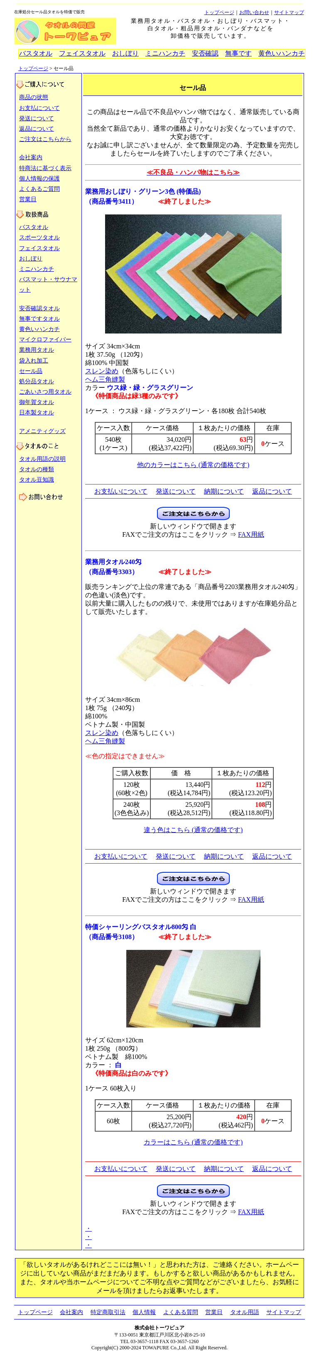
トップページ (219, 12)
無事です (238, 53)
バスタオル (35, 53)
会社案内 (30, 157)
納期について (224, 491)
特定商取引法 (108, 1312)
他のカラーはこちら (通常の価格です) (193, 464)
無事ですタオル (39, 319)
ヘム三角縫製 (105, 379)
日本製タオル (36, 412)
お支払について (39, 108)
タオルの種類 (36, 469)
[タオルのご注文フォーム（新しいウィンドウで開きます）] (193, 517)
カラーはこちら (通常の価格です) (193, 1142)
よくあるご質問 (39, 189)
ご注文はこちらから (45, 139)
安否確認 (205, 53)
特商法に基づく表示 (45, 168)
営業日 (28, 199)
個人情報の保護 (39, 178)
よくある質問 (180, 1312)
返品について (36, 129)
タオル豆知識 (36, 480)
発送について (36, 118)
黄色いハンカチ (281, 53)
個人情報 (144, 1312)
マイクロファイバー (45, 339)
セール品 (30, 371)
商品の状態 (33, 97)
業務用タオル (36, 350)
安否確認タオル (39, 308)
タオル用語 (244, 1312)
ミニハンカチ (165, 53)
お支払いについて (120, 491)
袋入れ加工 (33, 361)
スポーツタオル (39, 237)
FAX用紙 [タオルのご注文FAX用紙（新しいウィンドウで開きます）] (251, 534)
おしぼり (125, 53)
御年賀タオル (36, 402)
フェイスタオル (82, 53)
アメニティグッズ (42, 431)
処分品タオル (36, 381)
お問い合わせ (254, 12)
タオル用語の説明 (42, 459)
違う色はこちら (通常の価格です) (193, 829)
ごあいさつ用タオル (45, 392)
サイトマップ (289, 12)
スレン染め (101, 371)
